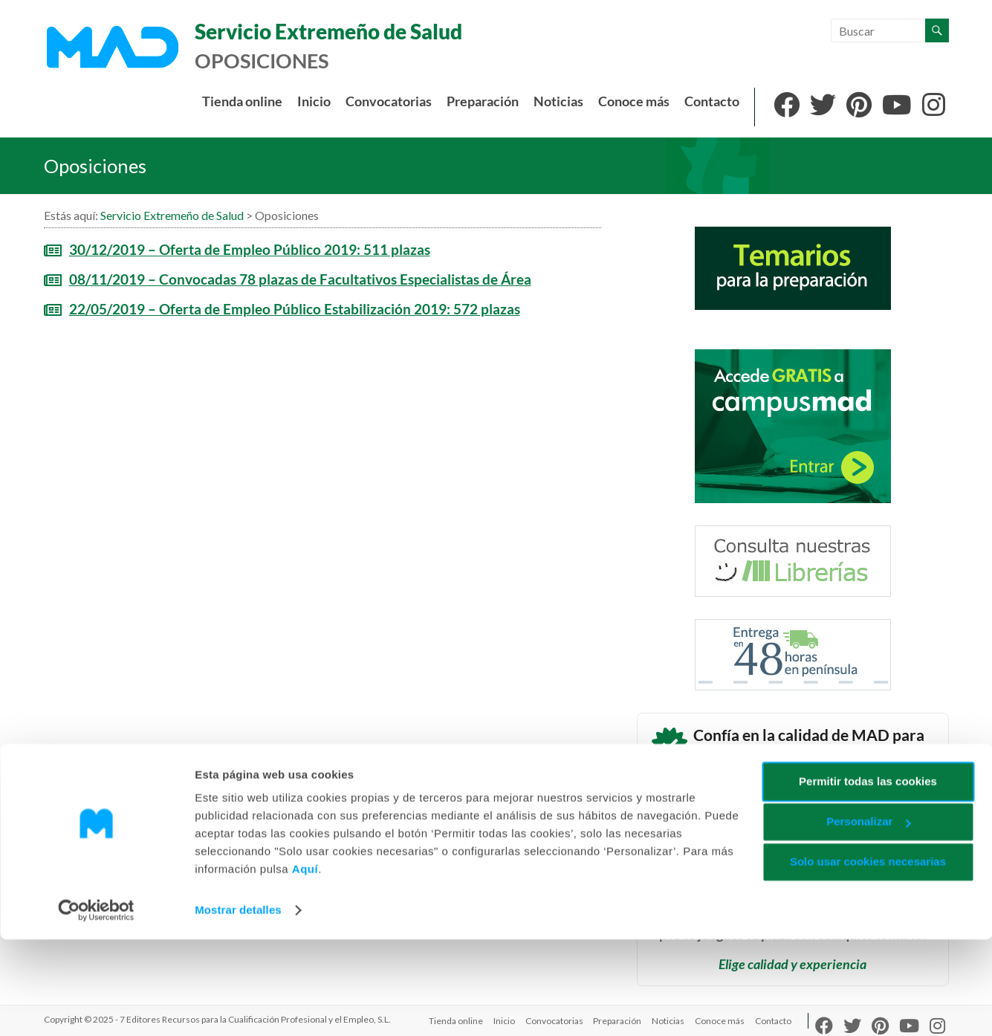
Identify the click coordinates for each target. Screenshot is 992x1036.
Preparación (483, 101)
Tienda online (242, 101)
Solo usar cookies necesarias (868, 958)
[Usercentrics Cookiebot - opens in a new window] (96, 1007)
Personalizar (868, 918)
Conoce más (634, 101)
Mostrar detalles (238, 1006)
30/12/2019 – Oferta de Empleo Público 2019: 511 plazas (249, 249)
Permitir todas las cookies (868, 878)
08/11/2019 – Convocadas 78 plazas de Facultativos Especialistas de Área (300, 279)
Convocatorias (389, 101)
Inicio (314, 101)
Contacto (711, 101)
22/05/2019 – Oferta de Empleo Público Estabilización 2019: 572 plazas (294, 308)
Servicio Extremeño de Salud (326, 31)
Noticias (558, 101)
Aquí (305, 965)
